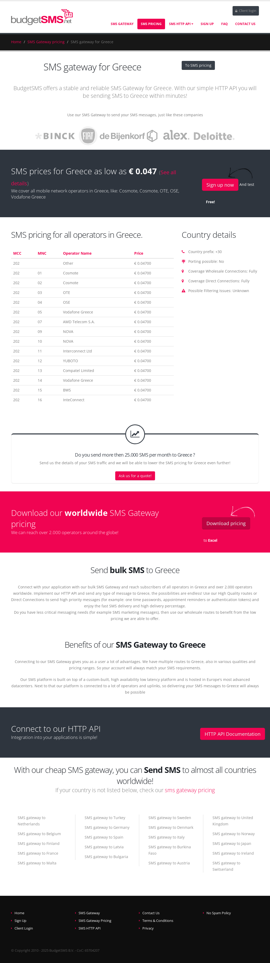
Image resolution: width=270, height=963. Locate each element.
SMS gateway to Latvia (104, 846)
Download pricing (226, 523)
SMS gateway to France (38, 853)
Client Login (24, 928)
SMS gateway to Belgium (39, 833)
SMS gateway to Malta (37, 862)
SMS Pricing (151, 24)
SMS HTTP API (181, 24)
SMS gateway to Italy (166, 837)
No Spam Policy (218, 913)
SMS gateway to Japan (232, 843)
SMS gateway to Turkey (105, 817)
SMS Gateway (122, 24)
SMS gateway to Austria (169, 862)
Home (16, 41)
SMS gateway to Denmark (170, 827)
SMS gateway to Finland (39, 843)
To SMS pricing (198, 65)
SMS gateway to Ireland (233, 853)
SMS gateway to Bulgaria (106, 856)
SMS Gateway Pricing (95, 920)
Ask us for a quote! (135, 475)
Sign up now (220, 185)
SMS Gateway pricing (46, 41)
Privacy (148, 928)
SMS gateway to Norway (234, 833)
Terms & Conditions (157, 920)
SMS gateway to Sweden (169, 817)
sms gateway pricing (190, 790)
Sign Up (207, 24)
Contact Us (245, 24)
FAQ (224, 24)
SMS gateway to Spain (104, 837)
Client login (245, 10)
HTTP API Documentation (233, 734)
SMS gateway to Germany (107, 827)
